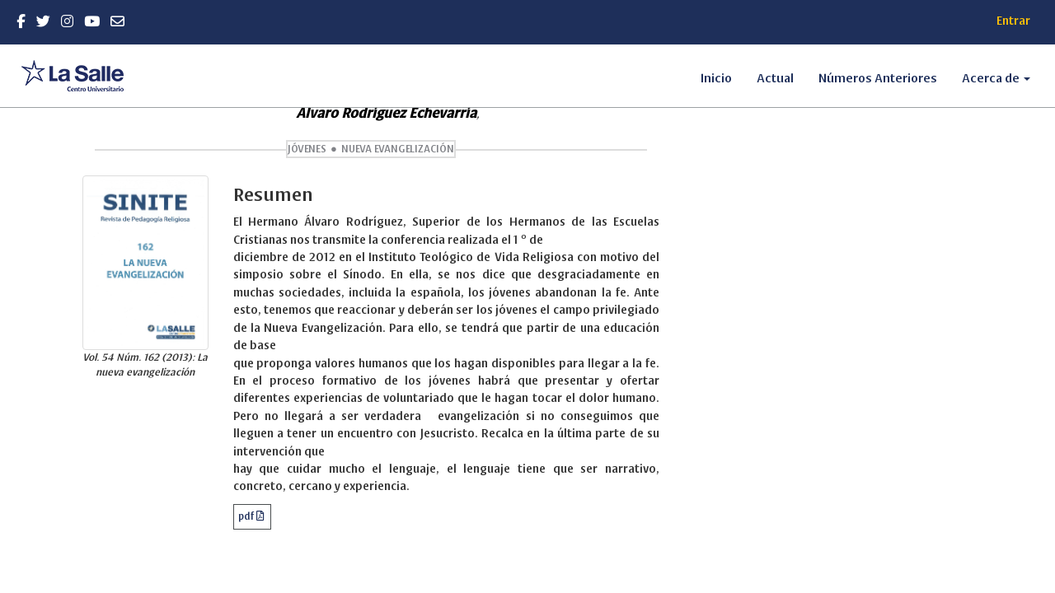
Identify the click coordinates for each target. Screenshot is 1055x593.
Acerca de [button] (996, 78)
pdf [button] (247, 516)
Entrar (1013, 21)
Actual (775, 78)
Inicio (716, 78)
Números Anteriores (877, 78)
